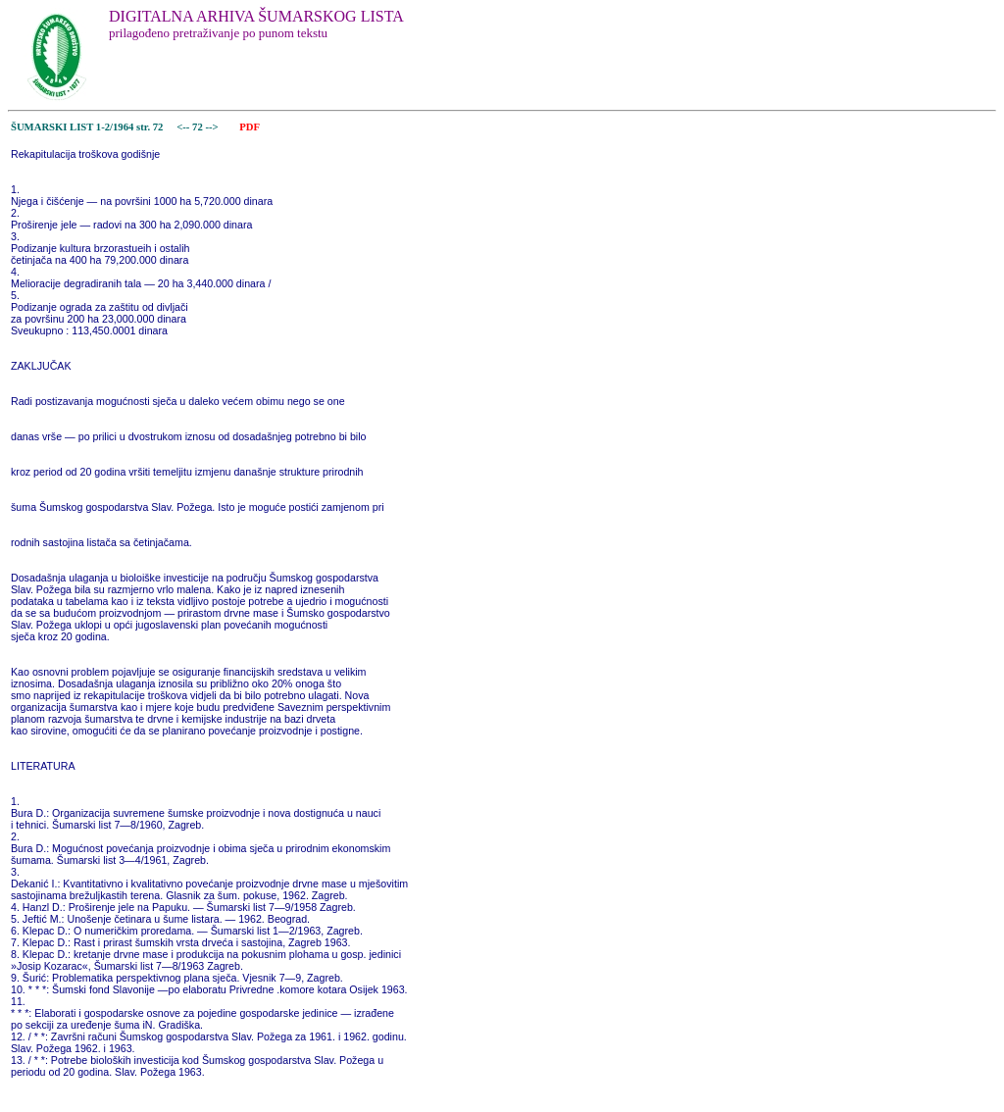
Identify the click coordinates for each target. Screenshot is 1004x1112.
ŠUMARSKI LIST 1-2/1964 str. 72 (87, 127)
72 (198, 127)
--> (213, 127)
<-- (184, 127)
